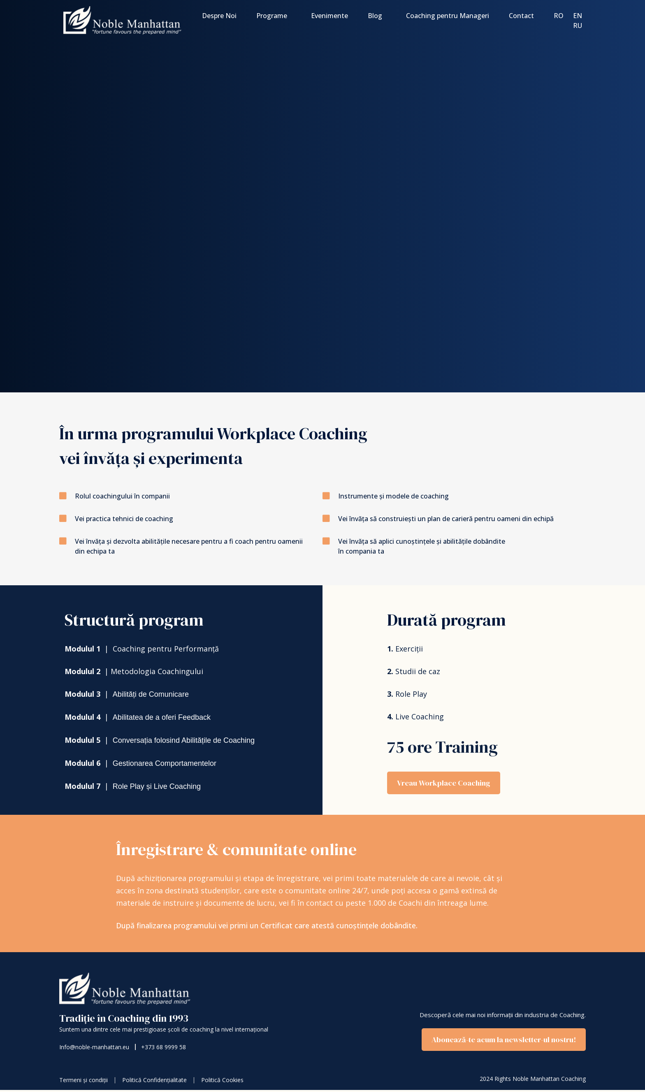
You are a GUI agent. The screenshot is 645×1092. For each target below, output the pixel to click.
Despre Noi (219, 15)
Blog (377, 15)
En (577, 15)
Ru (577, 25)
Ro (559, 15)
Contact (521, 15)
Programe (273, 15)
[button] (498, 1041)
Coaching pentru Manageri (447, 15)
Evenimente (329, 15)
